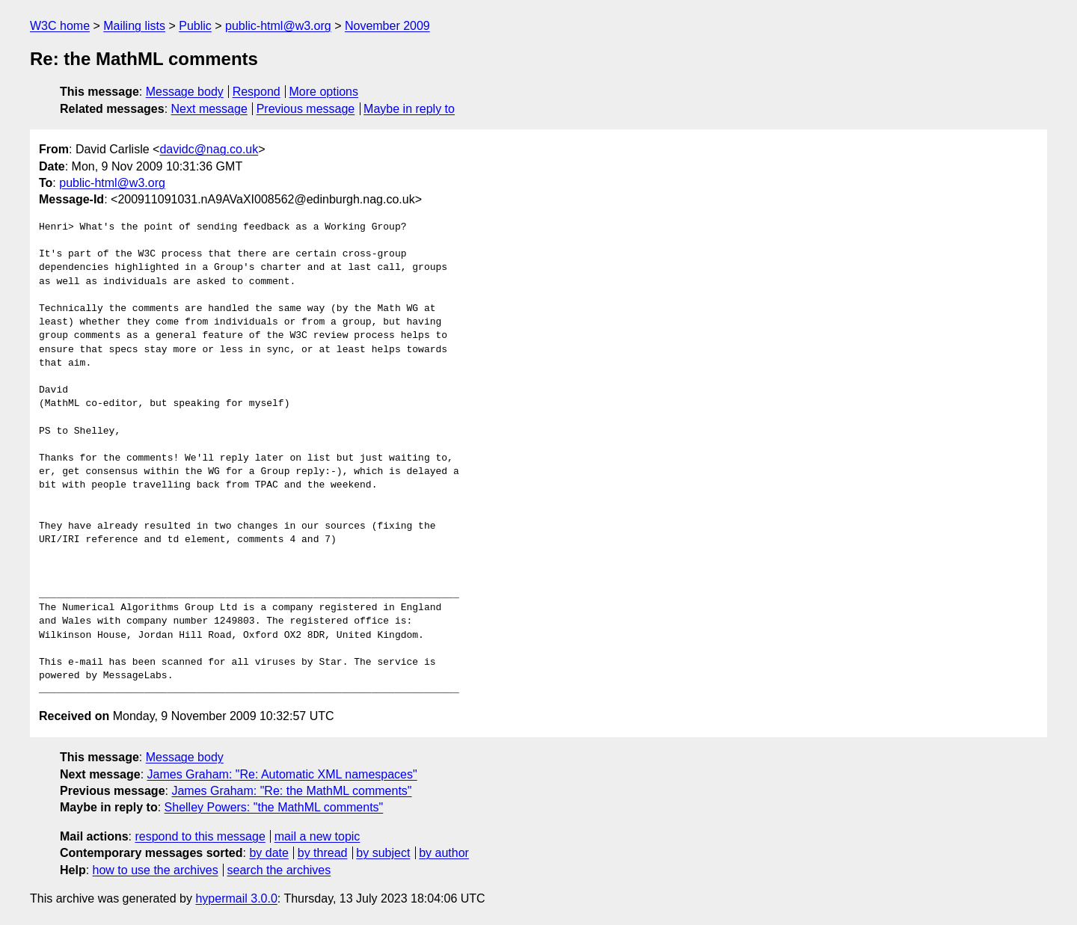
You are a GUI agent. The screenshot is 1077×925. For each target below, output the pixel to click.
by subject (383, 852)
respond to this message (200, 836)
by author (444, 852)
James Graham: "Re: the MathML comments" (291, 790)
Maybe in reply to (409, 108)
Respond (256, 91)
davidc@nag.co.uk (208, 149)
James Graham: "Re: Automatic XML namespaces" (282, 774)
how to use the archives (155, 870)
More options (324, 91)
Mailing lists (134, 25)
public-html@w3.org (278, 25)
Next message (209, 108)
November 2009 (387, 25)
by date (268, 852)
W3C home (60, 25)
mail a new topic (317, 836)
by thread (323, 852)
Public (195, 25)
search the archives (279, 870)
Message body (185, 91)
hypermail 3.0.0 (236, 898)
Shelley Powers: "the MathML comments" (274, 807)
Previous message (306, 108)
